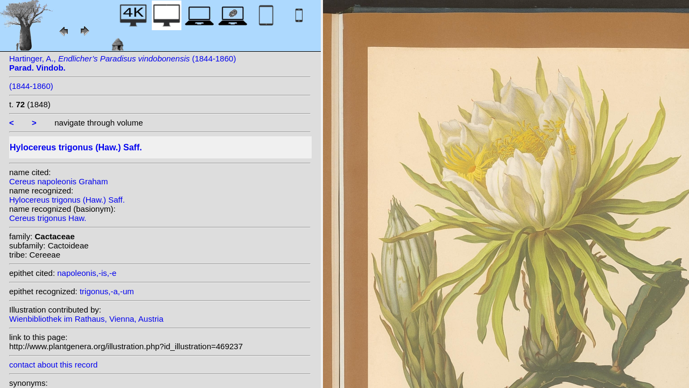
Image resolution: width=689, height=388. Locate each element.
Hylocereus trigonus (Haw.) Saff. (67, 199)
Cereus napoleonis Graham (58, 181)
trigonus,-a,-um (107, 291)
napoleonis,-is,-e (86, 273)
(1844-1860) (31, 86)
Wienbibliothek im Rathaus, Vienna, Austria (86, 318)
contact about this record (53, 364)
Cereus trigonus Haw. (47, 218)
